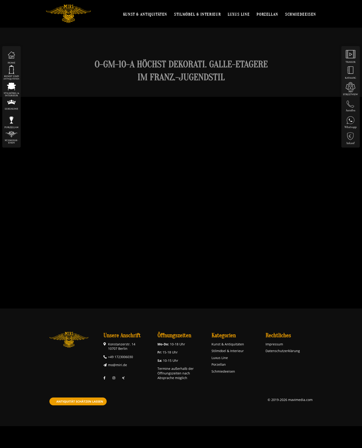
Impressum (274, 344)
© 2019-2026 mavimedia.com (290, 400)
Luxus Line (239, 14)
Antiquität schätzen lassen (79, 401)
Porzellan (267, 14)
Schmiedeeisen (300, 14)
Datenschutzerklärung (282, 351)
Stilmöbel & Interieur (197, 14)
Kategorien (223, 335)
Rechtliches (278, 335)
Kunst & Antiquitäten (145, 14)
